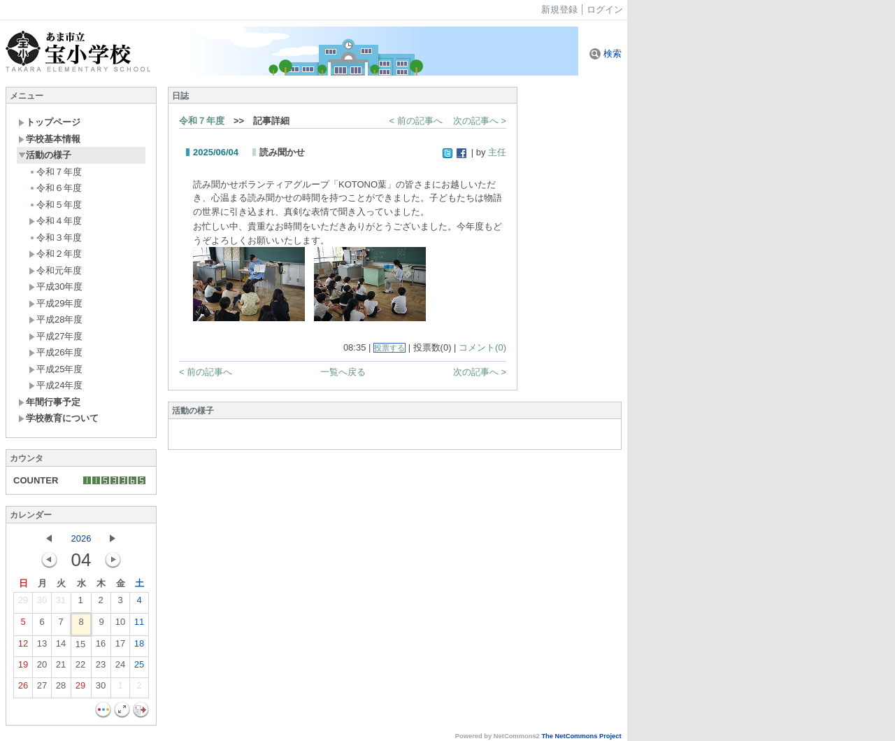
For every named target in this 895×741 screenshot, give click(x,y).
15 (80, 647)
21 (61, 667)
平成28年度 (56, 319)
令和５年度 (55, 204)
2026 (81, 538)
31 (61, 603)
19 (23, 667)
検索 (605, 53)
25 (139, 667)
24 (120, 667)
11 (139, 624)
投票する (389, 348)
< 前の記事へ (416, 120)
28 (61, 688)
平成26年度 (56, 352)
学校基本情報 (49, 139)
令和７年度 (55, 172)
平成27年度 (56, 336)
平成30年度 (56, 286)
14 (61, 646)
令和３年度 (55, 237)
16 (101, 646)
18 (139, 646)
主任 (497, 152)
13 (42, 646)
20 (42, 667)
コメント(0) (482, 347)
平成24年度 (56, 385)
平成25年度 (56, 369)
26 (23, 688)
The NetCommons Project (581, 736)
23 (101, 667)
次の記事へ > (479, 120)
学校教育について (58, 418)
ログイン (605, 9)
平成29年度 (56, 303)
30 (42, 603)
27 (42, 688)
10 (120, 624)
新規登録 (559, 9)
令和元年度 (55, 270)
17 (120, 646)
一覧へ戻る (343, 372)
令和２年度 (55, 253)
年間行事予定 (49, 402)
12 (23, 646)
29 (23, 603)
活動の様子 (44, 155)
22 (80, 667)
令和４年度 (55, 221)
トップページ (49, 122)
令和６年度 (55, 188)
